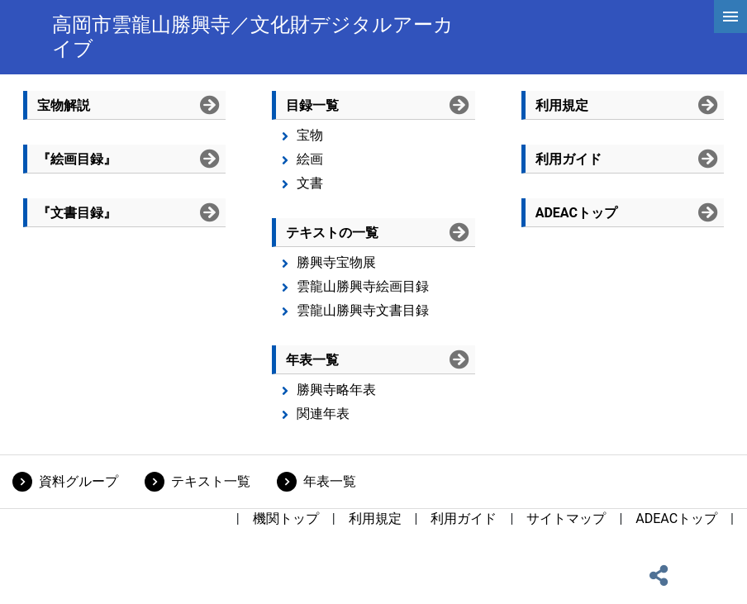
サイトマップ (566, 518)
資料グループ (78, 481)
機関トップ (286, 518)
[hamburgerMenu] (730, 16)
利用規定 (375, 518)
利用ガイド (464, 518)
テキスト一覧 (210, 481)
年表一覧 (329, 481)
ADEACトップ (676, 518)
